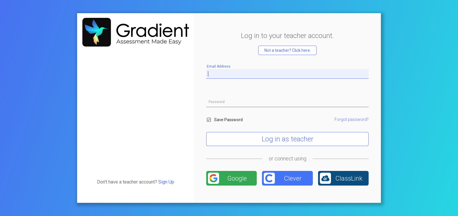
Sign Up (166, 182)
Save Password (224, 119)
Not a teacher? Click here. (287, 50)
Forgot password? (351, 119)
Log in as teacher (287, 139)
